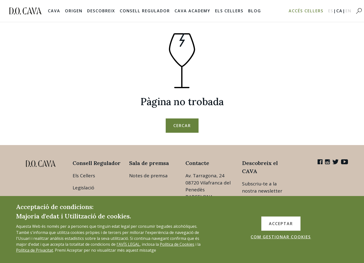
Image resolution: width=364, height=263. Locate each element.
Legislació (83, 187)
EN (348, 11)
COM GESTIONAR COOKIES (281, 237)
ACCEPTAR (281, 223)
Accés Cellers (306, 11)
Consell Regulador (145, 11)
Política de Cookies (177, 244)
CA (340, 11)
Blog (254, 11)
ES (332, 11)
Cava (54, 11)
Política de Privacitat (34, 250)
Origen (73, 11)
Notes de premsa (148, 175)
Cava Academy (192, 11)
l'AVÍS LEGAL (128, 244)
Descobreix (101, 11)
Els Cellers (229, 11)
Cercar (182, 125)
